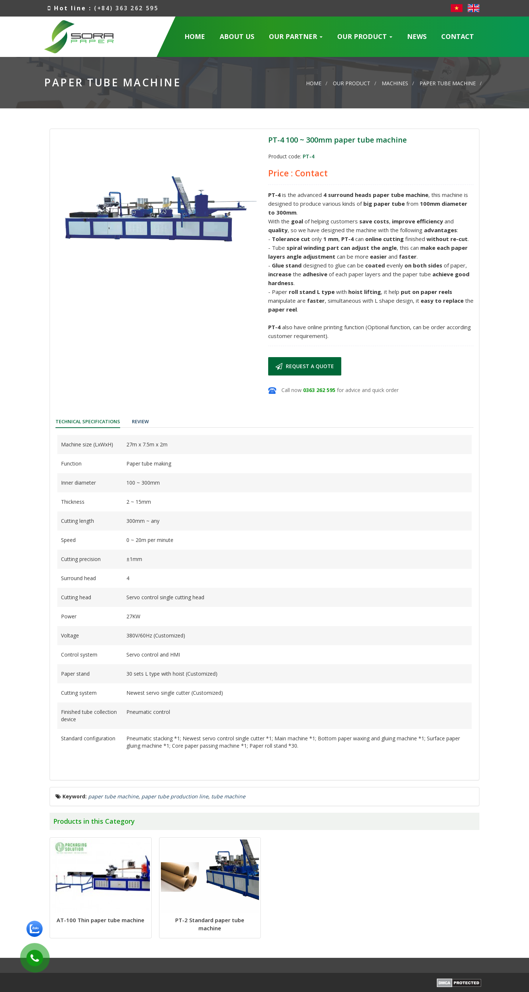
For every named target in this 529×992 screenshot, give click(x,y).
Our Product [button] (365, 39)
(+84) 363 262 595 (128, 8)
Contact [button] (457, 36)
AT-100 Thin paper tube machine (100, 921)
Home (194, 36)
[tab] (90, 422)
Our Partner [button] (296, 39)
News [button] (417, 36)
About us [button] (237, 36)
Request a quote (305, 366)
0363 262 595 (319, 390)
